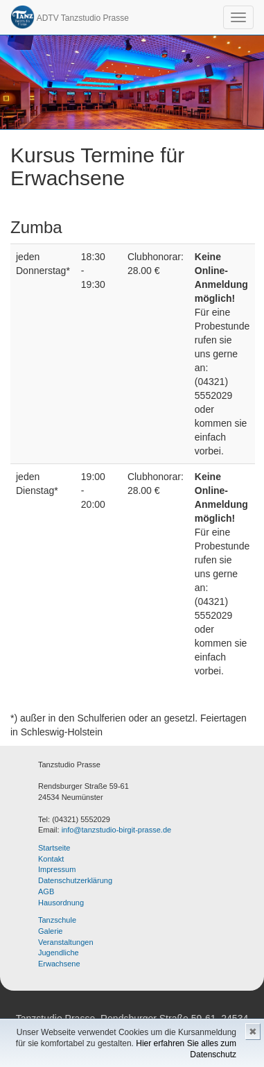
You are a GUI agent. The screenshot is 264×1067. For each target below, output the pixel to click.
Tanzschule (57, 920)
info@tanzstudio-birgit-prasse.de (117, 830)
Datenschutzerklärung (75, 880)
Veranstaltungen (66, 942)
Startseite (54, 848)
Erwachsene (59, 963)
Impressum (57, 869)
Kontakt (51, 859)
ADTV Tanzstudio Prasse (69, 17)
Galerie (50, 931)
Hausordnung (61, 902)
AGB (46, 891)
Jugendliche (58, 952)
